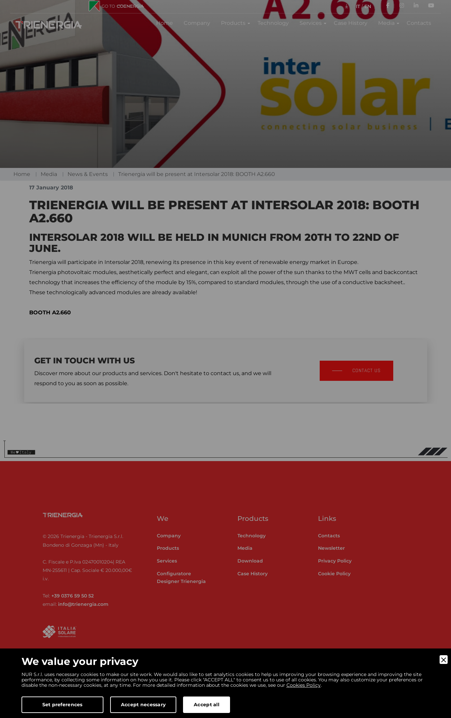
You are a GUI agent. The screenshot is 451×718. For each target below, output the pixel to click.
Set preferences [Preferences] (62, 705)
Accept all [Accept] (206, 705)
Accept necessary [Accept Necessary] (143, 705)
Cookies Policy (303, 685)
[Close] (444, 659)
